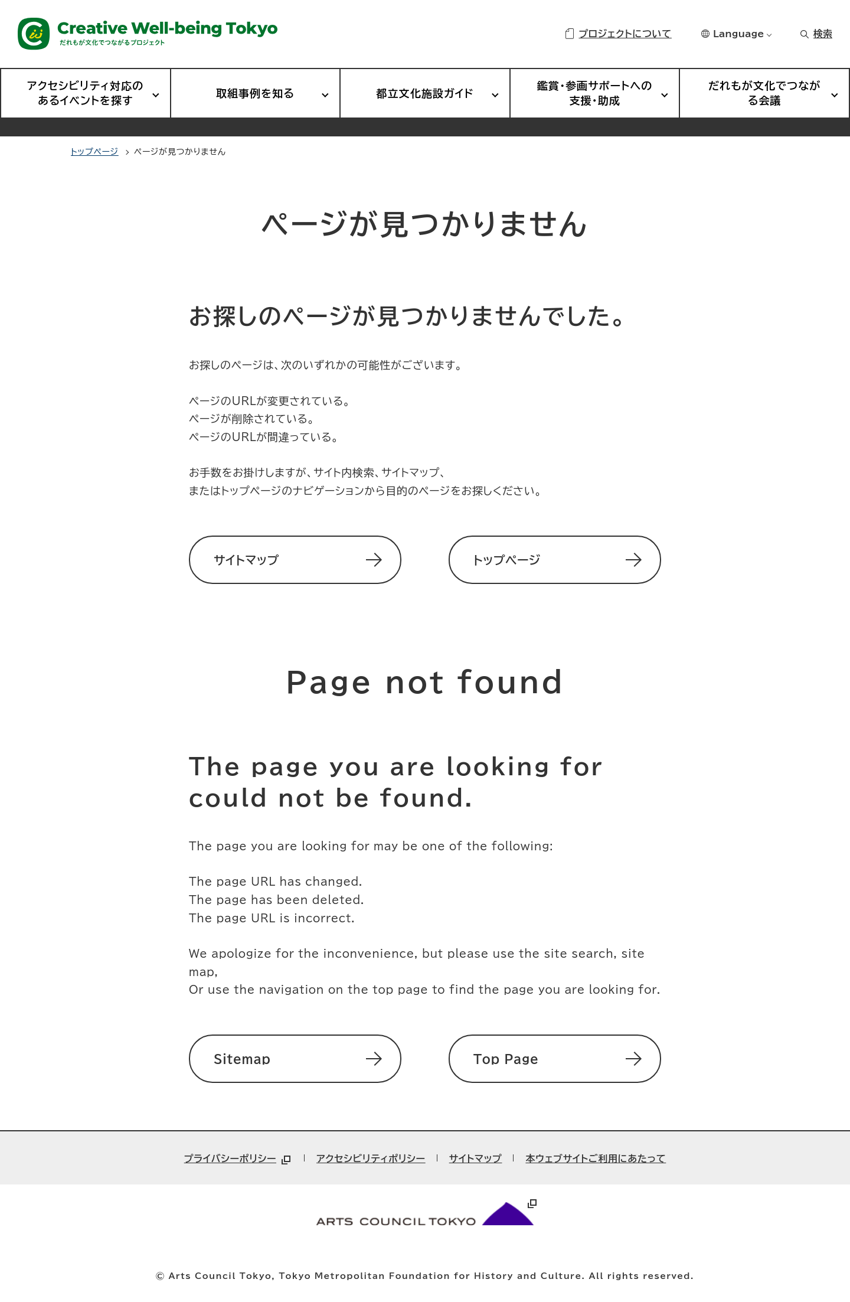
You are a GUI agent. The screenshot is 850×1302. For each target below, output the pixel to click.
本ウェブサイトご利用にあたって (595, 1158)
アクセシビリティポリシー (371, 1158)
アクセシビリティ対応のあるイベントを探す (85, 93)
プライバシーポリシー (238, 1158)
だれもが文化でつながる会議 (764, 93)
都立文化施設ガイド (424, 93)
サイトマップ (475, 1158)
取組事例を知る (255, 93)
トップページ (95, 152)
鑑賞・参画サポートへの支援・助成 (595, 93)
